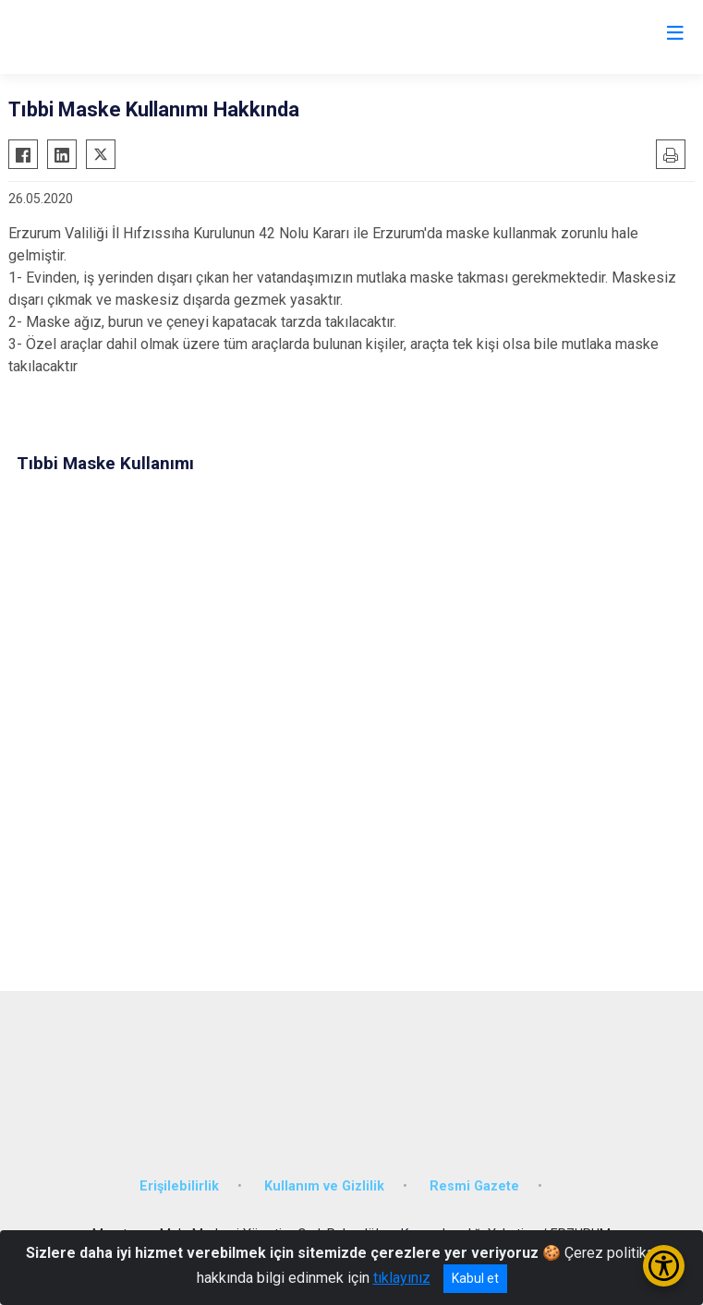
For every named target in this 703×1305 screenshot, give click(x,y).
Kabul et (475, 1278)
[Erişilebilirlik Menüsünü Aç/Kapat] (664, 1266)
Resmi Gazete (474, 1186)
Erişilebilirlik (179, 1186)
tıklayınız (401, 1278)
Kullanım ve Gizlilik (324, 1186)
